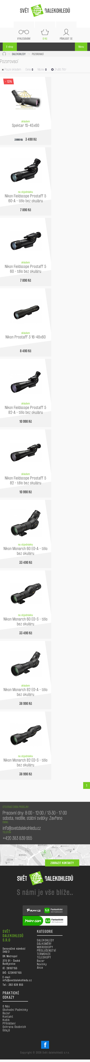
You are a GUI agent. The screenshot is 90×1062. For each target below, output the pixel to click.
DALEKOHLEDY (19, 54)
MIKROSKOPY (45, 947)
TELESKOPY (44, 957)
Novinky (42, 964)
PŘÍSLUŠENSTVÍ (46, 950)
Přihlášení (9, 1023)
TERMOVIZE (44, 954)
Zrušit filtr (58, 69)
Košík (6, 1020)
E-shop (9, 46)
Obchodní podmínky (15, 1009)
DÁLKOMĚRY (44, 943)
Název (42, 69)
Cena (29, 69)
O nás (6, 1006)
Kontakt (8, 1016)
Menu (81, 46)
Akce (40, 967)
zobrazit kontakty (62, 863)
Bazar (41, 960)
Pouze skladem (13, 69)
